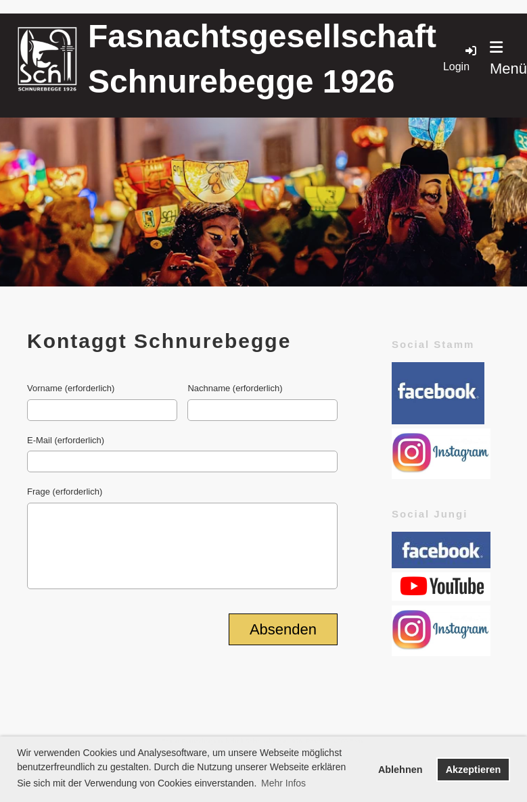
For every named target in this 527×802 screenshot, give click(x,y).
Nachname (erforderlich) (234, 388)
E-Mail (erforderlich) (65, 440)
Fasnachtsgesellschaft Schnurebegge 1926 (262, 58)
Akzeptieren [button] (473, 769)
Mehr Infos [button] (283, 783)
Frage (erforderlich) (64, 491)
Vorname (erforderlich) (70, 388)
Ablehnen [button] (400, 769)
